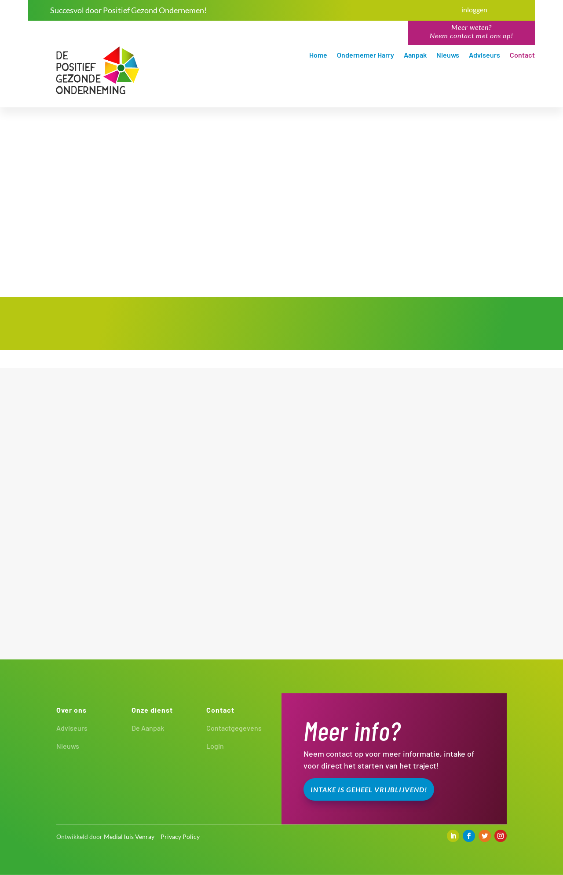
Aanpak (415, 55)
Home (318, 55)
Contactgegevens (234, 728)
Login (215, 746)
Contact (522, 55)
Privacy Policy (180, 836)
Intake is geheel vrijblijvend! (369, 789)
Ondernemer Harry (365, 55)
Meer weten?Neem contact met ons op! (471, 31)
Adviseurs (484, 55)
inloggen (474, 9)
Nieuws (447, 55)
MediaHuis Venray (129, 836)
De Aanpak (148, 728)
